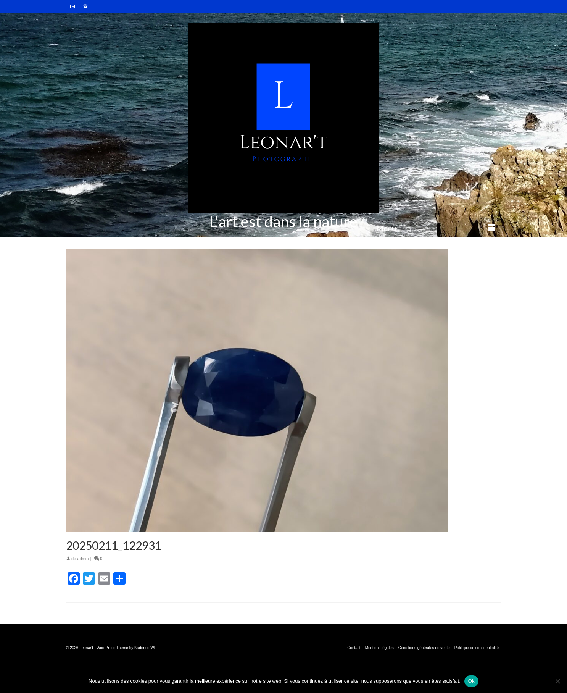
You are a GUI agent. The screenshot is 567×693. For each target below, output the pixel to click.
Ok (471, 681)
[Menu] (435, 227)
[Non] (557, 681)
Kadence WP (145, 648)
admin (83, 558)
